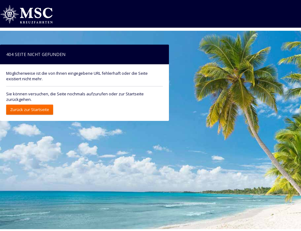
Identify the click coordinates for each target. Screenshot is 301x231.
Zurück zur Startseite (29, 109)
